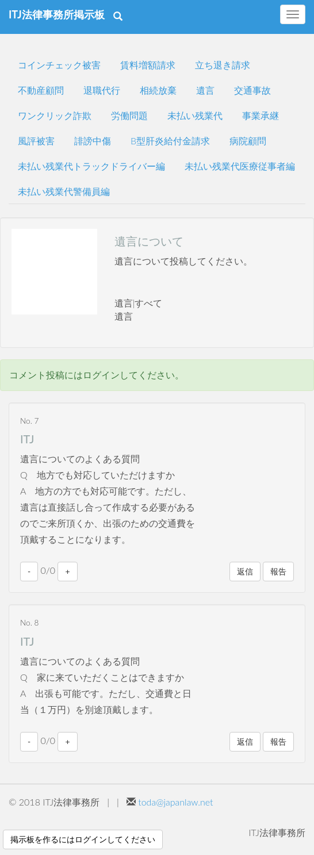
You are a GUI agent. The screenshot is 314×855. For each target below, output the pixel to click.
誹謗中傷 (92, 140)
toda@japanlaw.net (175, 801)
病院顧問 (247, 140)
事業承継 (260, 115)
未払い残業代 (195, 115)
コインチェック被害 (59, 64)
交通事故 (252, 90)
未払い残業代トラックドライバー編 (91, 165)
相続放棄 (158, 90)
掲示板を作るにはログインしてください (82, 839)
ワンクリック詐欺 (54, 115)
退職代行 (101, 90)
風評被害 (36, 140)
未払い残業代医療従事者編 (240, 165)
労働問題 (129, 115)
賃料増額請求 (147, 64)
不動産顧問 (41, 90)
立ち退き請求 (222, 64)
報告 (278, 571)
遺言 (205, 90)
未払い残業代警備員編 (64, 191)
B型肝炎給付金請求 (170, 140)
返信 (245, 571)
